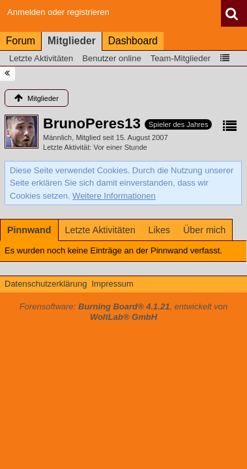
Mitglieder (72, 40)
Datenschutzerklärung (46, 284)
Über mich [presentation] (204, 230)
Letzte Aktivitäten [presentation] (100, 230)
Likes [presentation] (159, 230)
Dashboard (133, 40)
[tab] (29, 230)
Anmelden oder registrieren (58, 12)
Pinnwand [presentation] (29, 230)
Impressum (112, 284)
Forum (20, 40)
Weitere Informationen (114, 196)
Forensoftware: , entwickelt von (124, 312)
